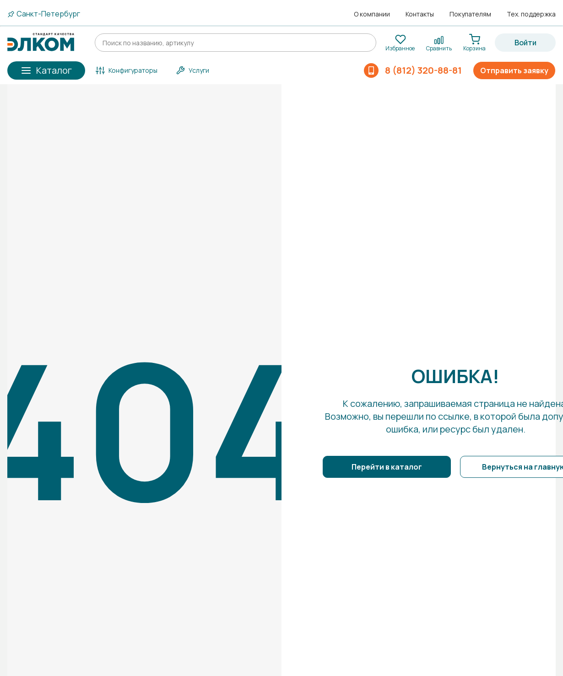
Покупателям (470, 14)
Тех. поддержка (531, 14)
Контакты (420, 14)
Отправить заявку (514, 70)
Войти (525, 43)
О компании (372, 14)
